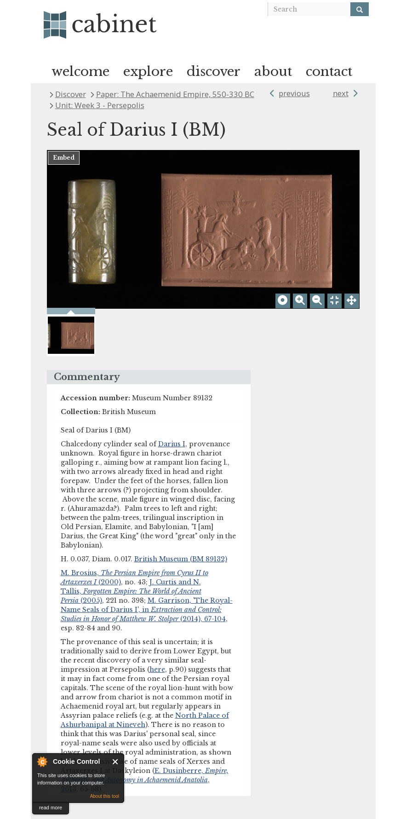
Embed (63, 157)
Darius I (171, 444)
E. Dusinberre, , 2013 (145, 780)
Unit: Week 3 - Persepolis (99, 105)
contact (329, 71)
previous (294, 93)
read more (50, 807)
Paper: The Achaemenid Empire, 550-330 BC (175, 94)
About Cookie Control (42, 761)
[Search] (359, 9)
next (341, 93)
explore (148, 71)
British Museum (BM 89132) (180, 559)
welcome (80, 71)
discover (213, 71)
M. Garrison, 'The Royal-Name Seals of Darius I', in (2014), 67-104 (147, 609)
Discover (70, 94)
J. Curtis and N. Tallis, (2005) (131, 591)
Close (116, 762)
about (273, 71)
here (157, 669)
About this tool (104, 796)
